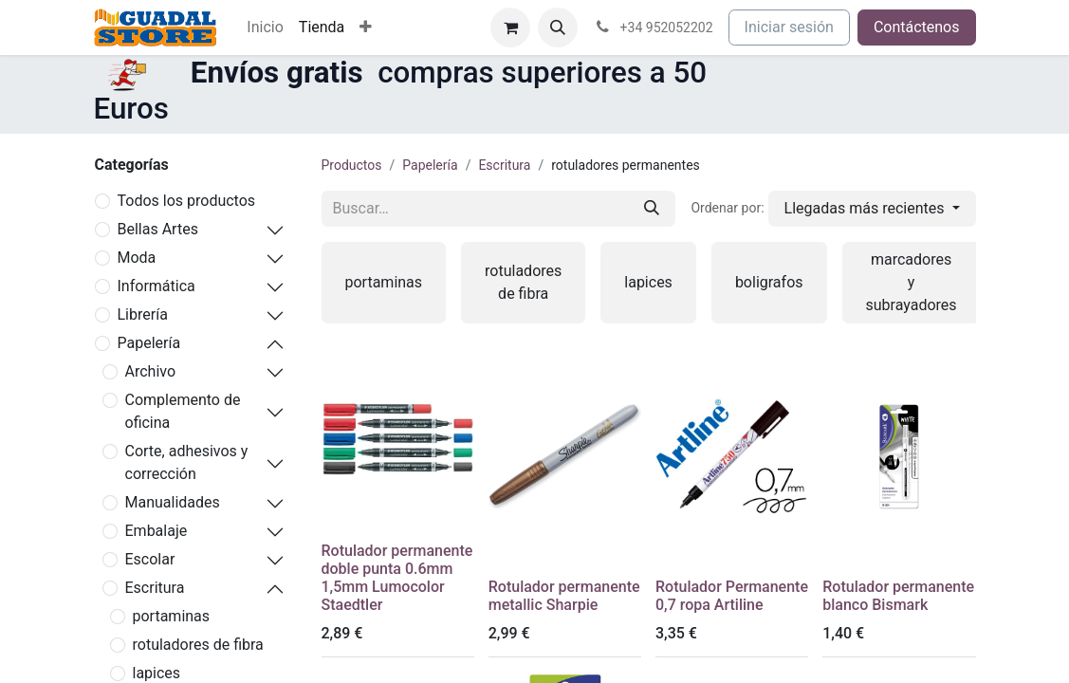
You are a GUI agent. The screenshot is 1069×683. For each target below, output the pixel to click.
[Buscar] (651, 209)
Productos (352, 165)
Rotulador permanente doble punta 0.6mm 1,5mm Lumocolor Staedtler (397, 578)
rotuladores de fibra (198, 645)
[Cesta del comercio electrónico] (510, 27)
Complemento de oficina (183, 411)
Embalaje (156, 531)
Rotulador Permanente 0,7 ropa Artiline (731, 596)
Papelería (149, 343)
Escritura (155, 588)
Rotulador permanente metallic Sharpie (564, 596)
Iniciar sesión (789, 27)
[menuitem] (264, 27)
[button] (558, 27)
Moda (137, 258)
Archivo (150, 371)
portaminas (172, 616)
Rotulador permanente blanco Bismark (898, 596)
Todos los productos (187, 201)
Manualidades (172, 502)
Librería (143, 314)
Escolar (150, 559)
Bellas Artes (158, 229)
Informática (156, 286)
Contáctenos (917, 27)
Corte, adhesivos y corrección (187, 462)
